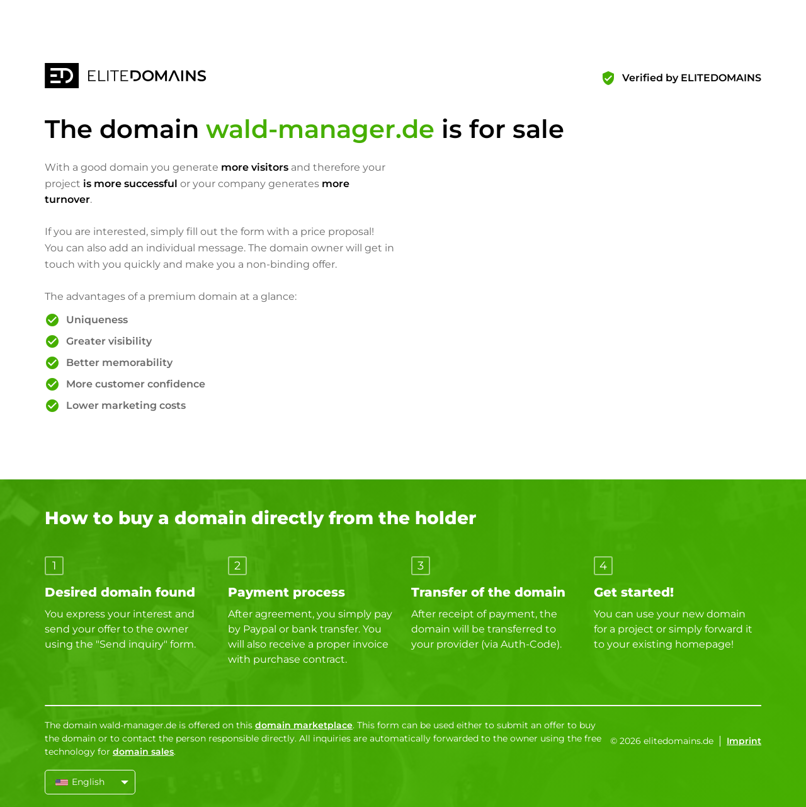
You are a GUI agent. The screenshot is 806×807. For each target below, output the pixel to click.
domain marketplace (304, 725)
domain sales (143, 751)
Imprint (744, 741)
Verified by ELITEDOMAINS (691, 78)
